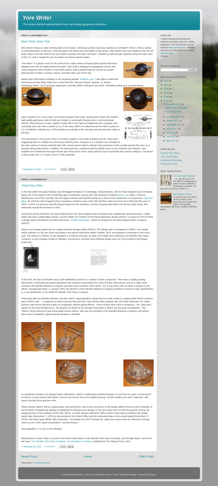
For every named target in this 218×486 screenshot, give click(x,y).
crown (126, 195)
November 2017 (173, 117)
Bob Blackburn (167, 53)
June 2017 (171, 136)
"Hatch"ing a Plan (32, 185)
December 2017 (173, 104)
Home (88, 456)
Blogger (152, 474)
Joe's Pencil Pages (169, 156)
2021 (166, 85)
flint (119, 195)
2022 (166, 81)
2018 (166, 97)
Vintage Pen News (169, 164)
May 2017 (171, 141)
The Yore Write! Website (184, 176)
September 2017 (174, 125)
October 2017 (172, 121)
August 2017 (172, 129)
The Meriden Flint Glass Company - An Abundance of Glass (61, 441)
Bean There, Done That (35, 41)
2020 (166, 89)
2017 (166, 101)
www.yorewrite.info (177, 47)
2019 (166, 93)
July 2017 (171, 133)
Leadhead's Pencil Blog (171, 160)
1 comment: (49, 446)
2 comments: (50, 169)
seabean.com (87, 79)
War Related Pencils (182, 194)
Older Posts (146, 456)
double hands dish (80, 220)
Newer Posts (29, 456)
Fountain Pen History (170, 153)
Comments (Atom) (42, 463)
